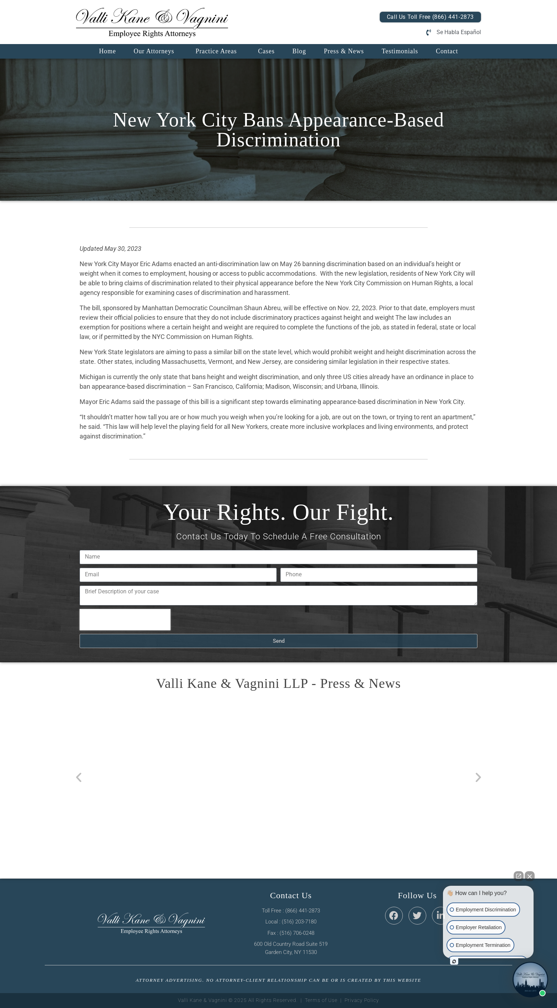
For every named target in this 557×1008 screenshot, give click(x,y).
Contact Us (291, 895)
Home (107, 51)
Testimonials (400, 51)
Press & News (344, 51)
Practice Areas (216, 51)
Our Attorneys (154, 51)
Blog (299, 51)
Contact (447, 51)
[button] (78, 777)
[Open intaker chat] (454, 961)
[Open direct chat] (519, 876)
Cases (266, 51)
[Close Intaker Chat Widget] (530, 876)
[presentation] (125, 619)
